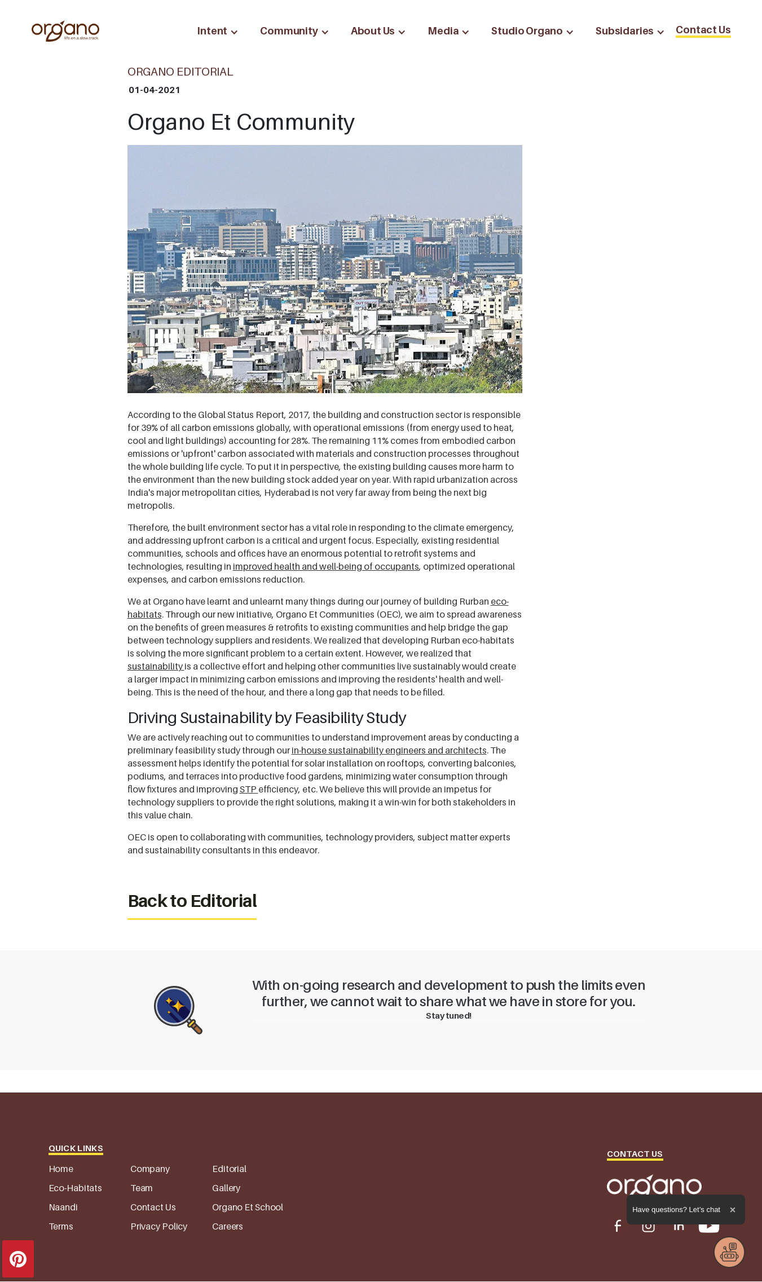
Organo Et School (247, 1207)
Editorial (229, 1168)
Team (141, 1187)
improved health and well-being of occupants (326, 566)
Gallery (226, 1187)
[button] (215, 31)
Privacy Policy (158, 1226)
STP (249, 789)
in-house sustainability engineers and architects (389, 750)
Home (61, 1168)
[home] (65, 30)
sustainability (155, 666)
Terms (61, 1226)
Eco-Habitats (76, 1187)
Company (150, 1168)
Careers (227, 1226)
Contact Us (703, 30)
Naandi (63, 1207)
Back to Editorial (192, 900)
